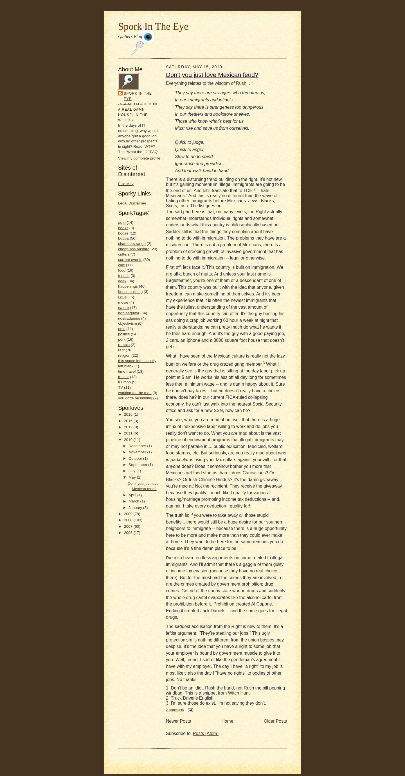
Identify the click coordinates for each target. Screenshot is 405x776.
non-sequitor (128, 313)
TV (120, 387)
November (138, 452)
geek (122, 281)
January (136, 508)
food (121, 270)
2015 (129, 421)
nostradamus (129, 318)
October (136, 458)
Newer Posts (178, 721)
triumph (124, 382)
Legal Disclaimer (132, 203)
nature (123, 308)
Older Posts (275, 721)
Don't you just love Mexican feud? (212, 74)
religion (124, 355)
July (132, 471)
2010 (129, 440)
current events (130, 260)
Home (227, 721)
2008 (129, 520)
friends (124, 276)
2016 (129, 414)
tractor (123, 377)
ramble (124, 345)
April (133, 495)
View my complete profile (139, 158)
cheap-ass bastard (133, 249)
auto (121, 222)
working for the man (135, 393)
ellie (121, 265)
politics (124, 334)
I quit (122, 297)
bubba (123, 238)
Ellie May (126, 184)
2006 (129, 533)
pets (121, 329)
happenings (128, 286)
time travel (127, 371)
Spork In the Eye (138, 96)
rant (121, 350)
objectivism (127, 323)
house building (130, 292)
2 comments (175, 709)
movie (123, 302)
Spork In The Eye (153, 26)
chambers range (132, 244)
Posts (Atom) (206, 733)
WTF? (150, 146)
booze (123, 233)
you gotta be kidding (135, 398)
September (138, 465)
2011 (129, 433)
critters (124, 254)
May (133, 477)
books (123, 228)
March (134, 501)
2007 (129, 526)
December (138, 446)
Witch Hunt (239, 693)
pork (121, 339)
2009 (129, 514)
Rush (241, 83)
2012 (129, 427)
